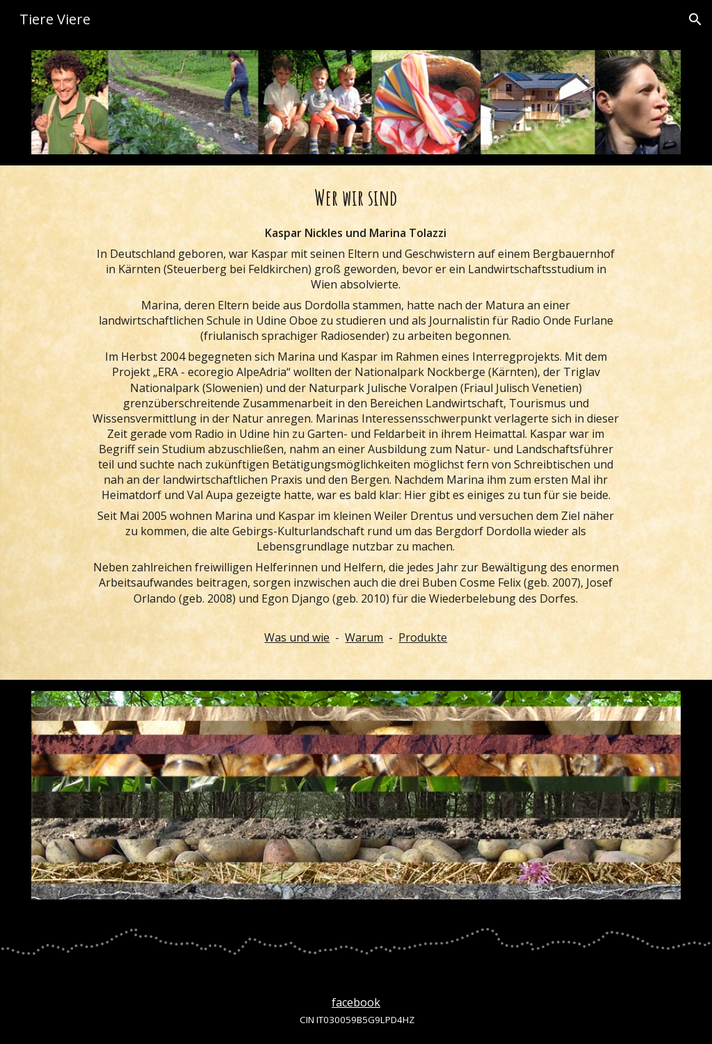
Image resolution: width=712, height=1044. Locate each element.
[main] (355, 422)
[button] (695, 19)
